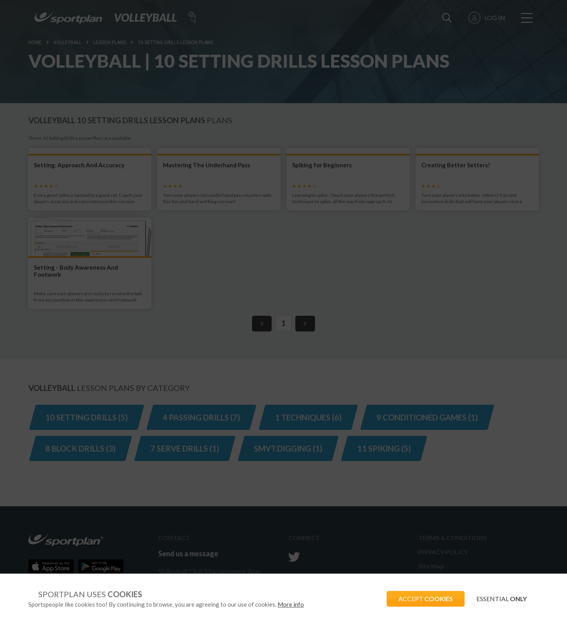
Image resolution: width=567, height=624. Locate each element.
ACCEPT (425, 598)
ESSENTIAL (501, 598)
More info (291, 604)
